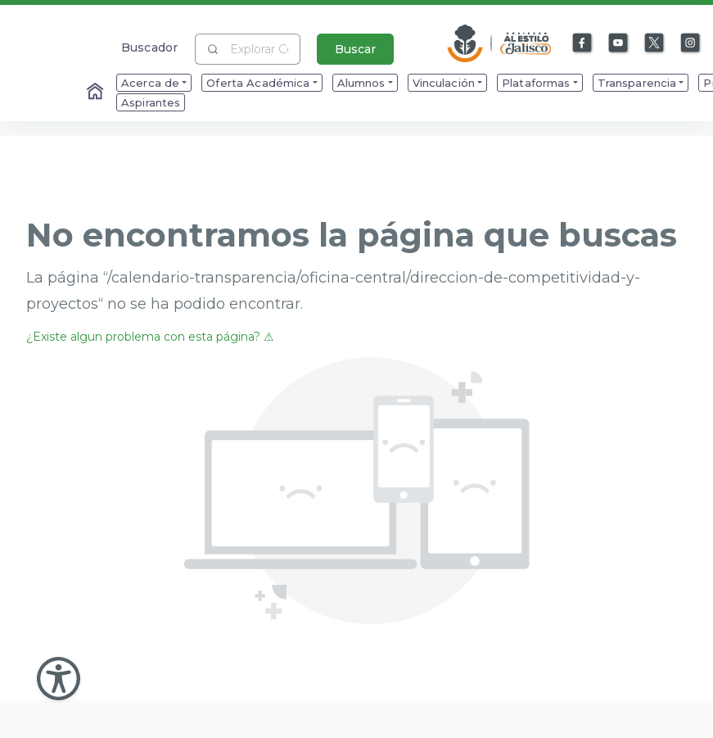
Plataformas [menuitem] (536, 82)
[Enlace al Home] (96, 92)
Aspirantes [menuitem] (150, 102)
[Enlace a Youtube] (619, 43)
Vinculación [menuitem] (444, 82)
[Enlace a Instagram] (691, 43)
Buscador (149, 47)
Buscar (355, 49)
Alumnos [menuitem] (361, 82)
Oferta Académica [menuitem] (257, 82)
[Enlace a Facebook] (583, 43)
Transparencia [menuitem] (637, 82)
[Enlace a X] (655, 43)
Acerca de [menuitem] (150, 82)
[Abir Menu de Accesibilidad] (58, 678)
